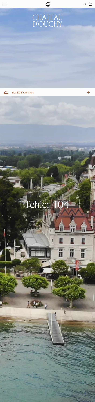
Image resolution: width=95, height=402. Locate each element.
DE (84, 4)
